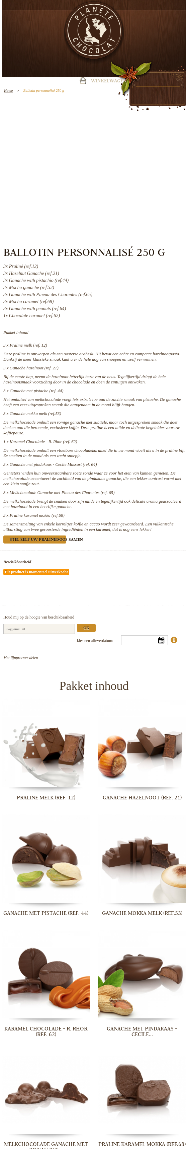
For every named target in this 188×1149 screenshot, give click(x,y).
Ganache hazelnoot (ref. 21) (34, 367)
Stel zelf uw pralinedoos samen (38, 540)
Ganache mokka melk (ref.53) (35, 413)
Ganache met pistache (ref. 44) (37, 390)
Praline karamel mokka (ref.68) (37, 515)
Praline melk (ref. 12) (28, 345)
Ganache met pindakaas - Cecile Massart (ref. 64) (53, 464)
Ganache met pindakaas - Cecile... (142, 1031)
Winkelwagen (108, 81)
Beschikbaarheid (17, 562)
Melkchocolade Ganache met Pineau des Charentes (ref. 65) (62, 492)
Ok (86, 628)
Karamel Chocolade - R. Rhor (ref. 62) (43, 441)
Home (8, 90)
